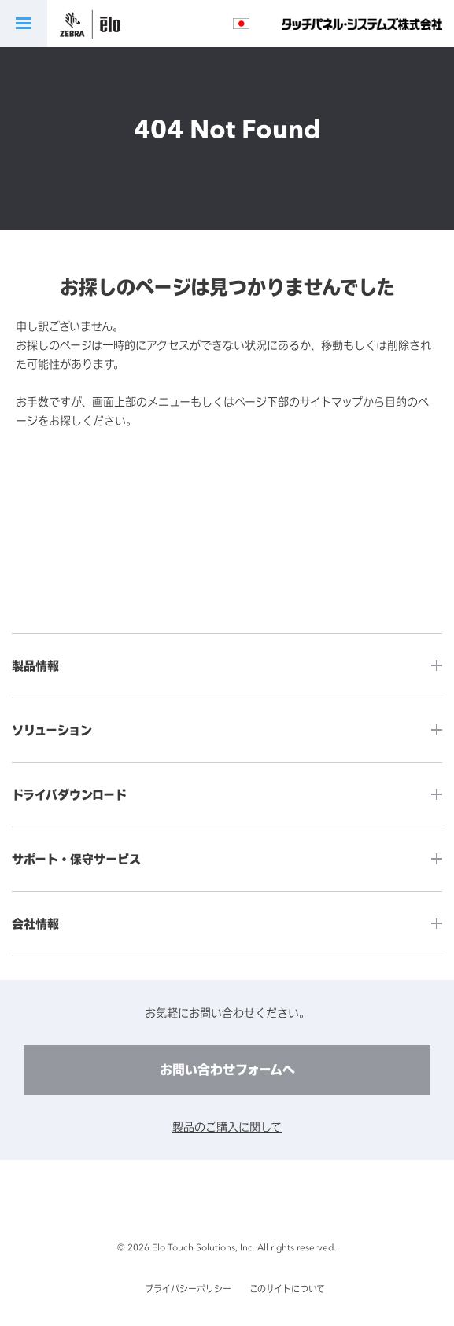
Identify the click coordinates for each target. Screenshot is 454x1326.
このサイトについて (287, 1289)
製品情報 (35, 665)
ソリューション (52, 730)
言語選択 (241, 23)
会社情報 (35, 923)
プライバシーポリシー (188, 1289)
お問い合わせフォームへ (227, 1069)
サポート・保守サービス (76, 859)
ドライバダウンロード (69, 794)
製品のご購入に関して (227, 1126)
